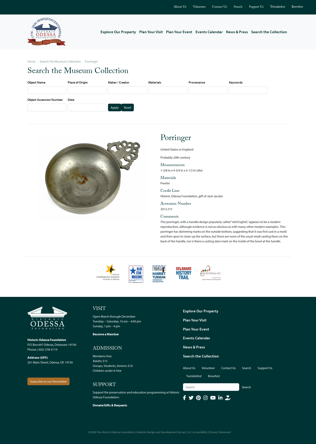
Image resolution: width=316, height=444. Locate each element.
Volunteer (199, 7)
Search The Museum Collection (60, 61)
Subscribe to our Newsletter (48, 381)
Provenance (197, 82)
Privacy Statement (220, 432)
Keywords (236, 82)
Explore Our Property (118, 31)
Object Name (36, 82)
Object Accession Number (45, 100)
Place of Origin (78, 82)
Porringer (91, 61)
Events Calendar (209, 31)
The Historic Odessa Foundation (116, 432)
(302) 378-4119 (47, 349)
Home (31, 61)
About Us (180, 7)
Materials (154, 82)
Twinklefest (277, 7)
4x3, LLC (186, 432)
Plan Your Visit (151, 31)
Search (238, 7)
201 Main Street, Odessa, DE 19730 (50, 362)
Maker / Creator (118, 82)
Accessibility (200, 432)
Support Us (256, 7)
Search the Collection (269, 31)
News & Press (237, 31)
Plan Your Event (179, 31)
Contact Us (219, 7)
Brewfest (297, 7)
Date (71, 100)
